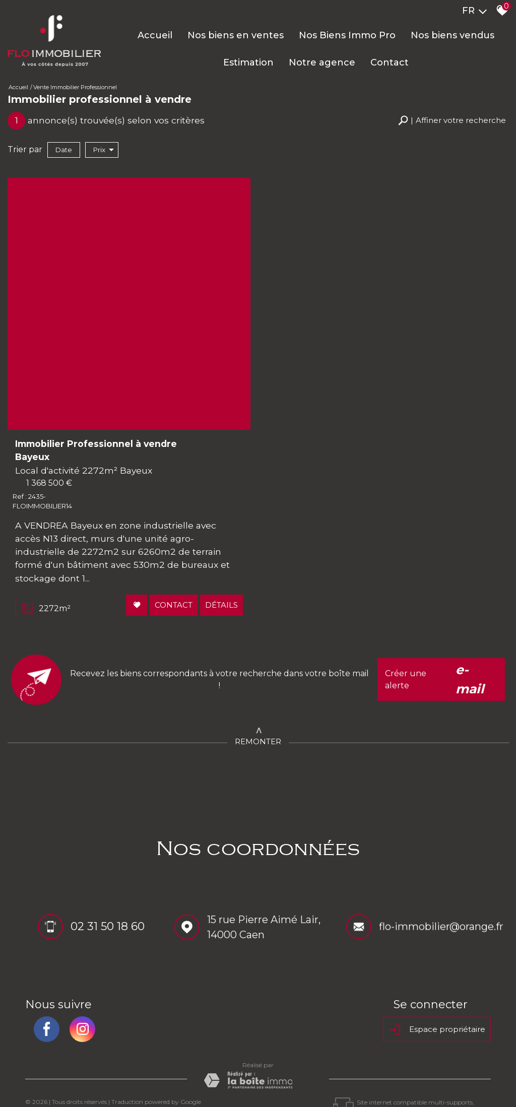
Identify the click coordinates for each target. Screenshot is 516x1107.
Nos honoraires (148, 1077)
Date (63, 150)
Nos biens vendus (452, 35)
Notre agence (322, 62)
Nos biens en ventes (235, 35)
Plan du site (43, 1077)
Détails (220, 572)
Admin (206, 1077)
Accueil (155, 35)
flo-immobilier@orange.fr (441, 895)
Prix (103, 150)
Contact (389, 62)
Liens (184, 1077)
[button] (452, 120)
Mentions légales (93, 1077)
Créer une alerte (441, 645)
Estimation (248, 62)
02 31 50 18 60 (108, 893)
